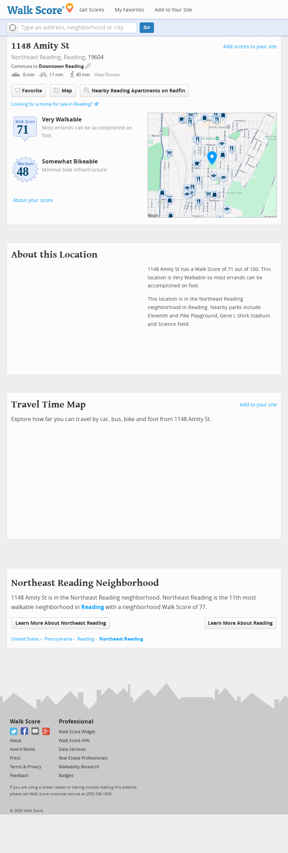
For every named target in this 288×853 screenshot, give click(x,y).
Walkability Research (79, 766)
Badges (66, 775)
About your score (33, 200)
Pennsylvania (58, 639)
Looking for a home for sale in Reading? (52, 104)
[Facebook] (25, 731)
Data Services (72, 749)
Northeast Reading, (36, 57)
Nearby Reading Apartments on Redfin (134, 90)
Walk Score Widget (77, 731)
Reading (74, 57)
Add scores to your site (250, 47)
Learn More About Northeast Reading (60, 623)
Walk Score (25, 721)
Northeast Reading (121, 639)
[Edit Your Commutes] (88, 65)
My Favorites (129, 10)
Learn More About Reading (240, 623)
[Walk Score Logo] (40, 8)
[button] (12, 27)
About (15, 740)
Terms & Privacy (25, 766)
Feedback (19, 775)
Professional (76, 721)
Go (146, 27)
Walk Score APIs (74, 740)
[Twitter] (14, 731)
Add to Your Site (173, 10)
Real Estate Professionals (83, 758)
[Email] (35, 731)
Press (15, 758)
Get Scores (91, 10)
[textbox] (77, 27)
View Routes (107, 74)
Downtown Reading (62, 66)
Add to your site (258, 405)
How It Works (22, 749)
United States (25, 639)
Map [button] (63, 91)
